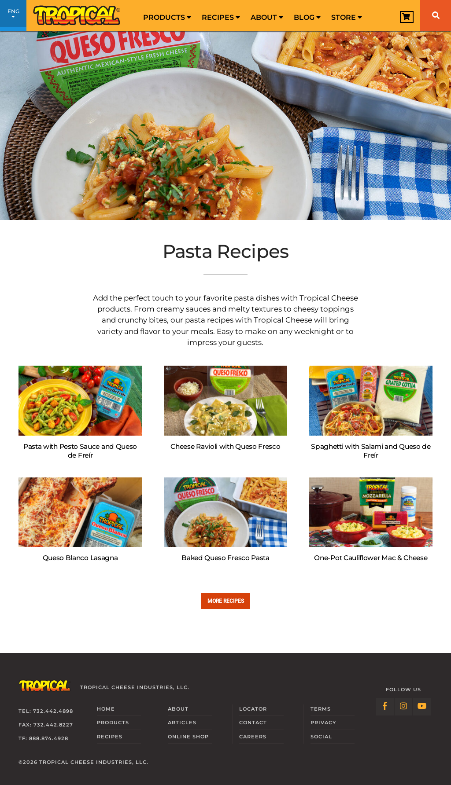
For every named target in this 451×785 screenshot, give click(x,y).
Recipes (221, 17)
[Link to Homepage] (77, 15)
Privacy (323, 722)
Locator (253, 709)
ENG (13, 16)
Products (167, 17)
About (267, 17)
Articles (182, 722)
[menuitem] (167, 15)
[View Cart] (407, 17)
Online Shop (188, 737)
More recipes (225, 601)
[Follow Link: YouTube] (422, 706)
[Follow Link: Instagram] (403, 706)
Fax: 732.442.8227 (45, 725)
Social (321, 737)
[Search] (435, 15)
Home (106, 709)
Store (346, 17)
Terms (321, 709)
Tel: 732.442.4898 (45, 711)
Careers (252, 737)
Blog (307, 17)
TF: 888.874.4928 (43, 738)
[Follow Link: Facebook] (385, 706)
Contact (253, 722)
